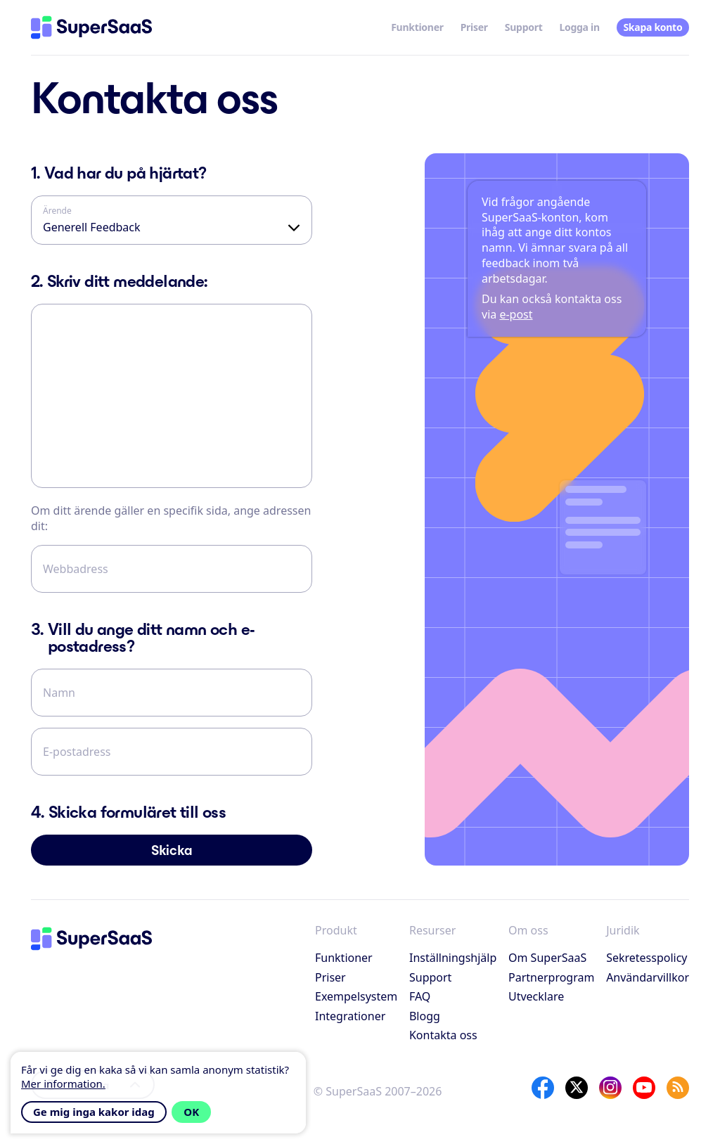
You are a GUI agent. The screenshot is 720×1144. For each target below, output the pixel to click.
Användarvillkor (647, 977)
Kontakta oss (443, 1035)
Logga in (579, 27)
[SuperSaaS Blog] (678, 1087)
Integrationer (350, 1016)
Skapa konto (652, 27)
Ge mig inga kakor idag (94, 1112)
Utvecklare (536, 996)
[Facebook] (543, 1087)
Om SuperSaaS (547, 957)
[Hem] (91, 27)
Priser (474, 27)
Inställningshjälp (452, 957)
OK (191, 1112)
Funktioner (417, 27)
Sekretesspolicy (646, 957)
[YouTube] (644, 1087)
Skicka (172, 850)
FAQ (419, 996)
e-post (515, 314)
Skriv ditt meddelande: (119, 281)
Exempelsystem (356, 996)
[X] (576, 1087)
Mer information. (63, 1083)
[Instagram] (610, 1087)
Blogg (424, 1016)
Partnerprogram (551, 977)
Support (524, 27)
